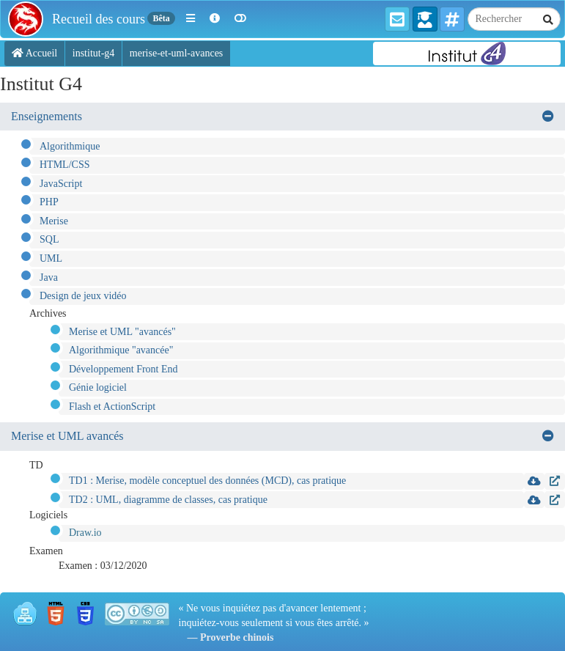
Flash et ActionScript (112, 406)
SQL (49, 239)
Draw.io (85, 532)
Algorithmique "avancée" (121, 350)
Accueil (34, 53)
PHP (49, 201)
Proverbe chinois (236, 637)
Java (49, 277)
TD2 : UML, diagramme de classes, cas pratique (168, 499)
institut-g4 (94, 53)
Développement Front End (123, 369)
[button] (190, 19)
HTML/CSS (64, 164)
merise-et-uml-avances (177, 53)
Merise (54, 221)
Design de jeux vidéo (83, 295)
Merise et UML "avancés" (122, 331)
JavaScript (61, 183)
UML (51, 258)
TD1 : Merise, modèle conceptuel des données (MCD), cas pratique (207, 480)
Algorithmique (70, 146)
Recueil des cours (98, 19)
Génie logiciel (98, 387)
